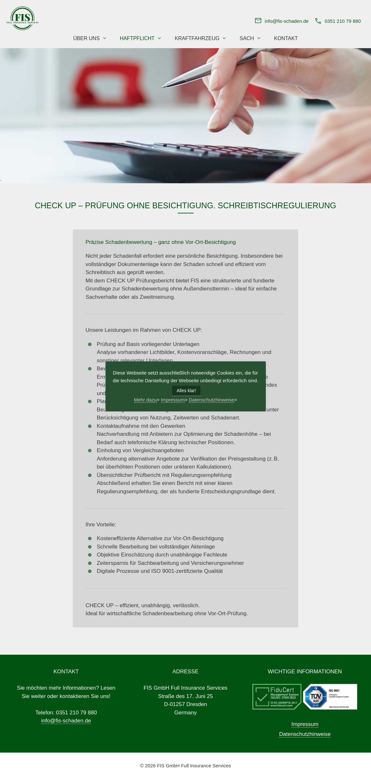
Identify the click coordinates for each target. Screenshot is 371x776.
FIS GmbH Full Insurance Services (194, 765)
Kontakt (286, 38)
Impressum (304, 724)
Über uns (93, 38)
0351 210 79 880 (343, 21)
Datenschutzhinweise (305, 734)
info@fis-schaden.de (286, 21)
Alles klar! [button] (186, 390)
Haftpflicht (144, 38)
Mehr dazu (145, 399)
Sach (253, 38)
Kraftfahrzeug (204, 38)
